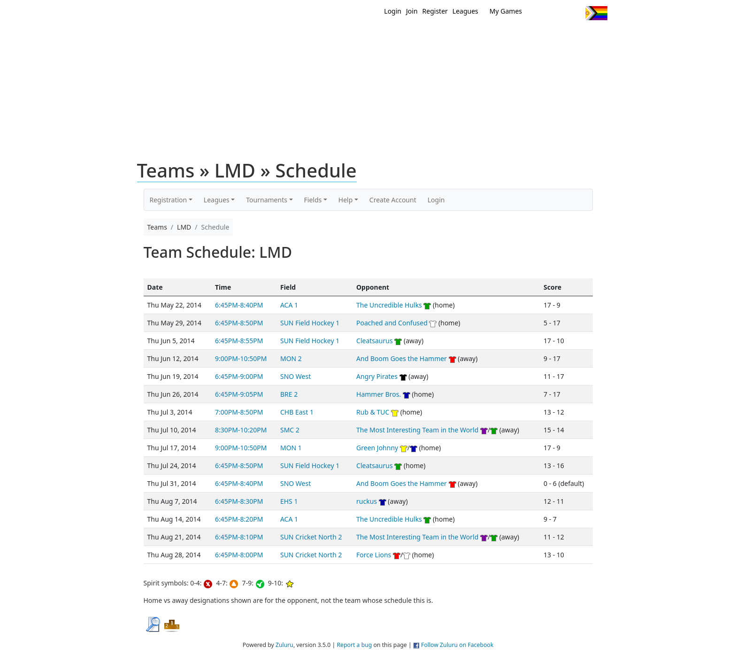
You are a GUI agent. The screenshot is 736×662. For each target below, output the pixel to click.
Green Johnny (377, 447)
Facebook (557, 13)
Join (412, 11)
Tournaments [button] (266, 199)
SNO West (295, 376)
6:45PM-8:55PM (239, 340)
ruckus (366, 501)
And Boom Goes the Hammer (401, 358)
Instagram (574, 13)
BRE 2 (289, 394)
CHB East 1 (297, 412)
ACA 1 (289, 304)
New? (344, 36)
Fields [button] (313, 199)
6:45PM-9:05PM (239, 394)
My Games (506, 11)
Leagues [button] (217, 199)
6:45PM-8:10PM (239, 536)
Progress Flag (596, 13)
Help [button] (345, 199)
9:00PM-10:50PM (241, 358)
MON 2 (291, 358)
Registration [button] (168, 199)
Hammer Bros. (378, 394)
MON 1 (291, 447)
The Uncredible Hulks (389, 304)
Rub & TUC (372, 412)
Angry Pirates (377, 376)
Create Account (392, 199)
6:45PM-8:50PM (239, 322)
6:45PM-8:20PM (239, 519)
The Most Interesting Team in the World (417, 429)
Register (435, 11)
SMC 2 (289, 429)
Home (307, 36)
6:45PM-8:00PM (239, 554)
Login (392, 11)
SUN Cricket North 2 (311, 536)
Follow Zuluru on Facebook (457, 645)
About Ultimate (519, 36)
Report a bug (354, 645)
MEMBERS (388, 36)
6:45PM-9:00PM (239, 376)
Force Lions (373, 554)
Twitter (539, 13)
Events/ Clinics (448, 36)
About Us (581, 36)
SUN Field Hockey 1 (309, 322)
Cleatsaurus (374, 340)
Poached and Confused (392, 322)
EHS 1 (289, 501)
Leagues (465, 11)
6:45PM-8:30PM (239, 501)
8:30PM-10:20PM (241, 429)
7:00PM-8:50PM (239, 412)
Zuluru (284, 645)
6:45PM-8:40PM (239, 304)
